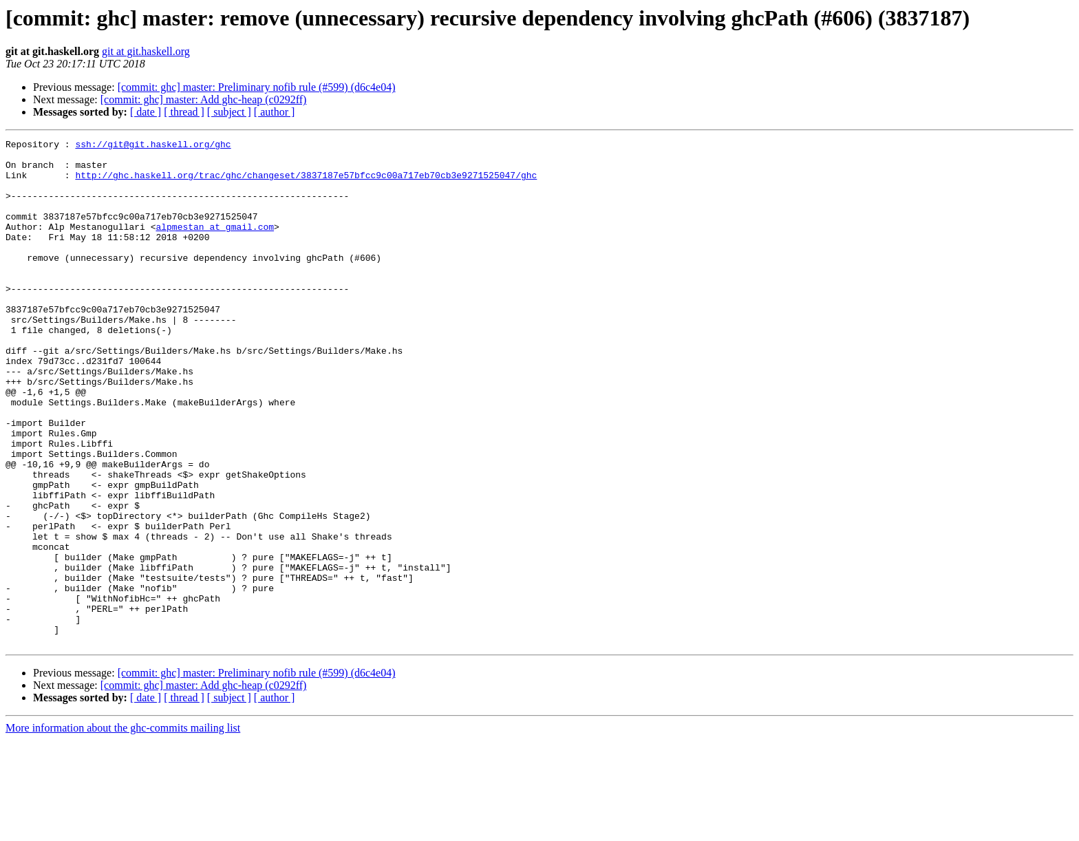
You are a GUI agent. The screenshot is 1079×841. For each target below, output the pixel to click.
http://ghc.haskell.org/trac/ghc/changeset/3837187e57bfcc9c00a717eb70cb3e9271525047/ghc (306, 183)
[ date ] (145, 112)
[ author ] (274, 112)
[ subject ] (229, 112)
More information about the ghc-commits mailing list (123, 829)
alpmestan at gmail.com (215, 245)
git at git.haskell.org (146, 51)
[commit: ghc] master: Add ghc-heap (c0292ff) (203, 99)
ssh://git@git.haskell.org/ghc (153, 146)
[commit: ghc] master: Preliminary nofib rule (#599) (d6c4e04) (257, 87)
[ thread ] (184, 112)
